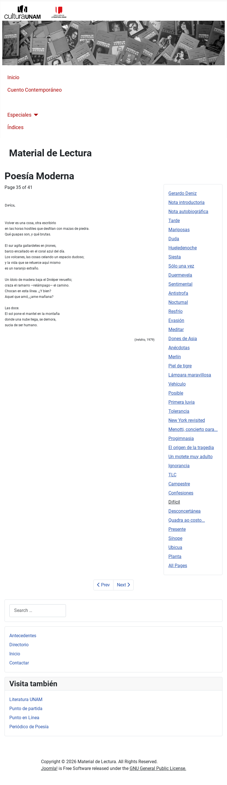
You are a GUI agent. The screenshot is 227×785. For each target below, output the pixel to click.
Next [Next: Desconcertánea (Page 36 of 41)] (123, 585)
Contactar (19, 663)
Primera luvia (181, 402)
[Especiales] (34, 115)
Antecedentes (22, 635)
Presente (177, 529)
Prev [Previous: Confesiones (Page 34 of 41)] (103, 585)
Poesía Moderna (25, 102)
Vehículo (177, 384)
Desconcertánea (184, 511)
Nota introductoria (186, 202)
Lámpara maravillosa (189, 375)
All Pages (177, 565)
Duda (173, 238)
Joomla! (49, 768)
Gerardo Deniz (182, 193)
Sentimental (180, 284)
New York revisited (186, 420)
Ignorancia (179, 465)
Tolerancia (178, 411)
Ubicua (175, 547)
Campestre (179, 484)
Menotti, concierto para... (193, 429)
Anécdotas (179, 347)
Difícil (174, 502)
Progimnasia (181, 438)
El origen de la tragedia (191, 447)
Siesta (174, 257)
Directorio (19, 644)
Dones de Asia (182, 338)
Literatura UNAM (25, 699)
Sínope (175, 538)
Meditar (176, 329)
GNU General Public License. (158, 768)
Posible (175, 393)
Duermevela (180, 275)
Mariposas (179, 229)
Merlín (174, 356)
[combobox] (37, 610)
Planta (174, 556)
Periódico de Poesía (29, 726)
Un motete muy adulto (190, 456)
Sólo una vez (181, 266)
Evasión (176, 320)
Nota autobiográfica (188, 211)
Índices (15, 127)
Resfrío (175, 311)
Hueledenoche (182, 248)
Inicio (13, 77)
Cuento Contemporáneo (34, 90)
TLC (172, 474)
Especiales (19, 115)
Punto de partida (25, 708)
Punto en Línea (24, 717)
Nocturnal (178, 302)
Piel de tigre (180, 366)
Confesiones (180, 493)
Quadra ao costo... (186, 520)
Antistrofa (178, 293)
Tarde (174, 220)
